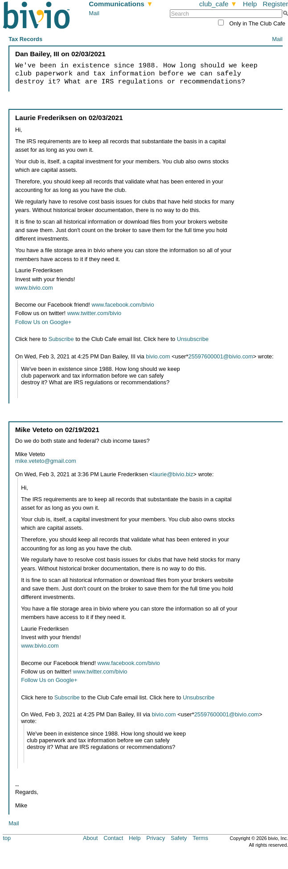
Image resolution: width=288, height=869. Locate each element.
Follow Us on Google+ (43, 322)
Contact (113, 838)
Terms (200, 838)
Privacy (155, 838)
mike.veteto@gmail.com (45, 460)
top (7, 838)
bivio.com (158, 356)
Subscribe (61, 339)
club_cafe (218, 4)
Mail (94, 13)
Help (250, 4)
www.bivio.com (34, 287)
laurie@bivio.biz (173, 474)
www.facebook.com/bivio (122, 304)
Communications (121, 4)
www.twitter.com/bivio (94, 313)
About (90, 838)
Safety (179, 838)
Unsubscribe (193, 339)
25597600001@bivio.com (220, 356)
